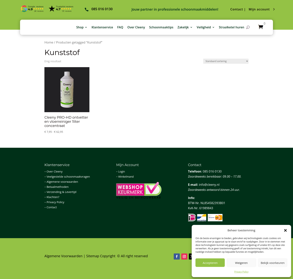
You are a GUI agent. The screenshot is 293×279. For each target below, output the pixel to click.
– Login (120, 171)
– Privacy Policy (54, 202)
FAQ (120, 27)
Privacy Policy (241, 271)
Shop (80, 27)
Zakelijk (183, 27)
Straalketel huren (231, 27)
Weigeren (241, 263)
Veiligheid (204, 27)
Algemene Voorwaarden (63, 256)
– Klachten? (51, 197)
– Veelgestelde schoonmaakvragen (67, 176)
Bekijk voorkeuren (272, 263)
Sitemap (92, 256)
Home (48, 42)
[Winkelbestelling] (226, 61)
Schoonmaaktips (161, 27)
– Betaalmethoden (56, 187)
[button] (285, 230)
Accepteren (210, 263)
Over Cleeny (136, 27)
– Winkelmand (125, 176)
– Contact (50, 207)
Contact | (238, 9)
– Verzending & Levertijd (60, 192)
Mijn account (259, 9)
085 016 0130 (212, 171)
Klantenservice (102, 27)
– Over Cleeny (53, 171)
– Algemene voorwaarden (61, 181)
